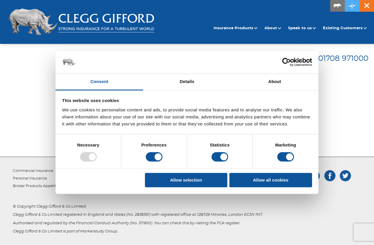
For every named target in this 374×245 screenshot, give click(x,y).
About (272, 28)
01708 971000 (343, 58)
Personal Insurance (30, 178)
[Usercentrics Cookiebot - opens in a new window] (286, 62)
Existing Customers (345, 28)
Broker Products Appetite (35, 186)
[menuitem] (236, 28)
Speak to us (302, 28)
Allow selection (186, 179)
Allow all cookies (270, 179)
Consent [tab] (99, 81)
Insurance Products (236, 28)
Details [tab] (187, 81)
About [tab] (274, 81)
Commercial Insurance (33, 170)
